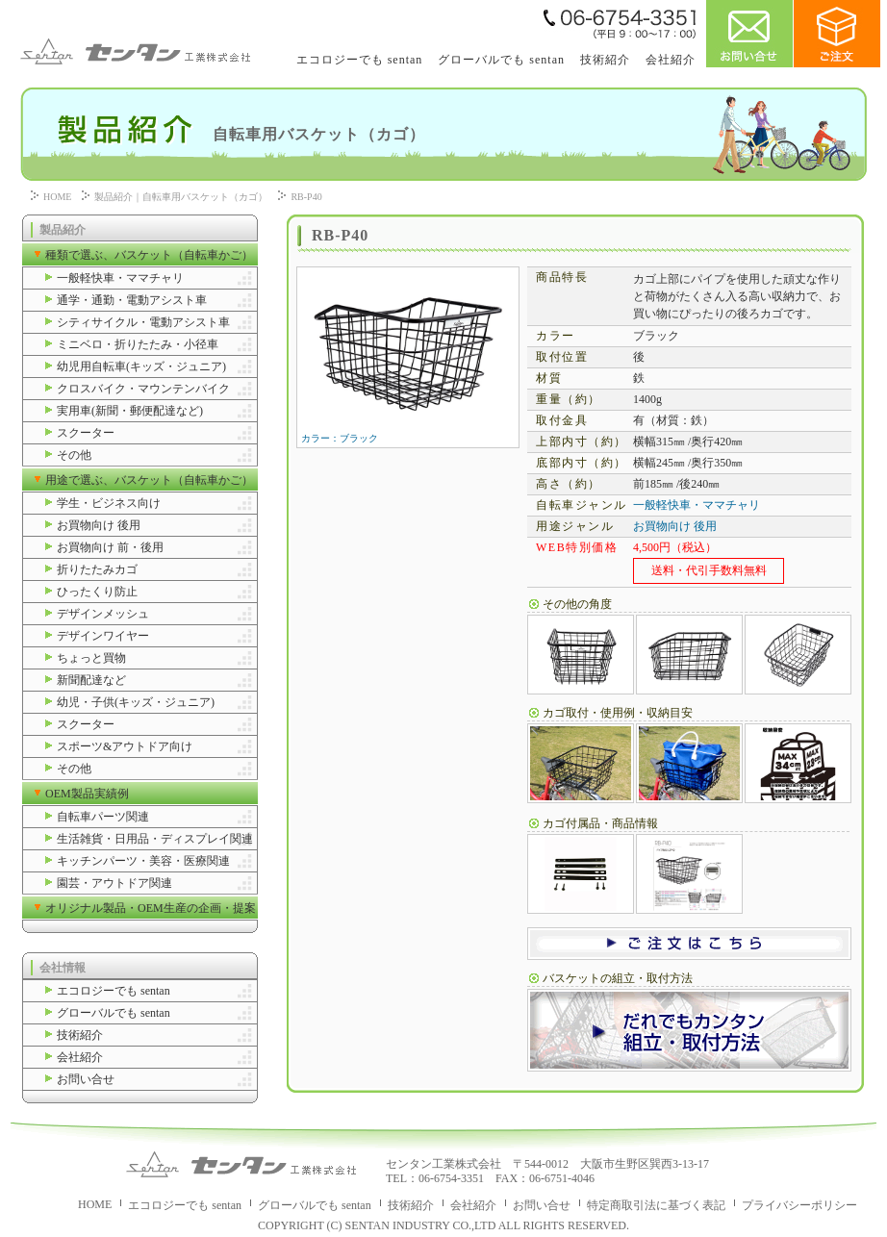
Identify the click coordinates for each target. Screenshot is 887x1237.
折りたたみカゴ (97, 569)
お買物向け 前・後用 (110, 547)
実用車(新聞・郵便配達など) (130, 410)
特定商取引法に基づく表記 (656, 1205)
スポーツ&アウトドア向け (124, 746)
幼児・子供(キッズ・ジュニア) (136, 702)
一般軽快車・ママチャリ (120, 278)
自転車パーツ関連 (103, 816)
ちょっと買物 (91, 658)
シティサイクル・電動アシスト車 (143, 322)
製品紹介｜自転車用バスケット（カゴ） (180, 196)
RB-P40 (306, 196)
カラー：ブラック (407, 433)
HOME (57, 196)
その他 (74, 455)
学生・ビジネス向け (109, 503)
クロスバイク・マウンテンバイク (143, 388)
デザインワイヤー (103, 636)
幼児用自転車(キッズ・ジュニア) (141, 366)
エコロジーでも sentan (359, 59)
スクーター (85, 433)
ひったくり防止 (97, 591)
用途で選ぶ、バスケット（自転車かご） (149, 480)
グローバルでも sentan (501, 59)
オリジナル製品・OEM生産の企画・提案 (150, 908)
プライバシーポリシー (799, 1205)
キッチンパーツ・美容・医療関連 (143, 861)
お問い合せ (85, 1079)
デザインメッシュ (103, 613)
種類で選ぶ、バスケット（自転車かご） (149, 255)
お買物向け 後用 (98, 525)
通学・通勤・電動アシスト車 (132, 300)
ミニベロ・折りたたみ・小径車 (137, 344)
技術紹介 (605, 59)
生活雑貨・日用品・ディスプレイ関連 (155, 839)
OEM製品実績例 (87, 793)
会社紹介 (671, 59)
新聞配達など (91, 680)
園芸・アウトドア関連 (114, 883)
